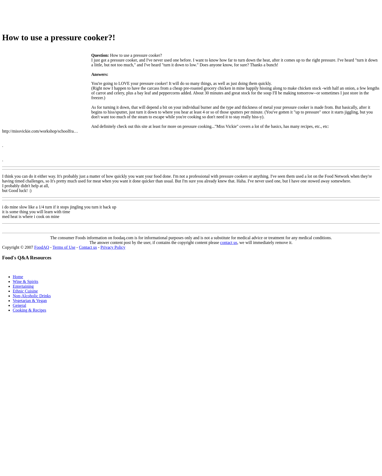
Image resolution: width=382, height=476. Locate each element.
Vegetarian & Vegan (30, 300)
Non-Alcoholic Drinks (32, 296)
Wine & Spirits (25, 281)
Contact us (88, 247)
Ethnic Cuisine (25, 291)
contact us (228, 242)
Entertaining (23, 286)
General (19, 305)
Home (18, 276)
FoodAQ (41, 247)
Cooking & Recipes (29, 310)
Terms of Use (64, 247)
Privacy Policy (113, 247)
